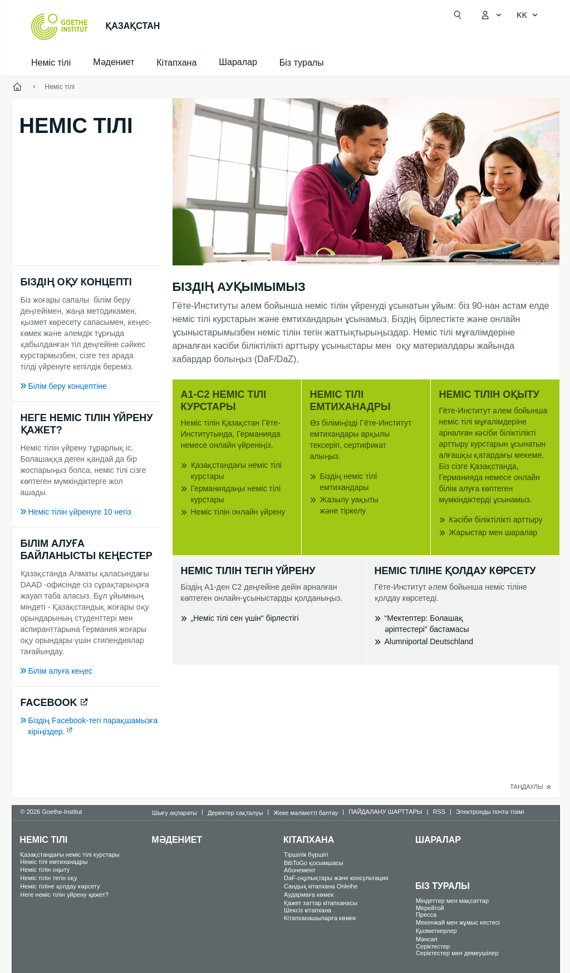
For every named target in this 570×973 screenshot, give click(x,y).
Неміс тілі (51, 62)
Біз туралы (301, 62)
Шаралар (438, 839)
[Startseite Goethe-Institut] (59, 26)
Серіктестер (433, 946)
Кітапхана (176, 62)
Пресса (426, 914)
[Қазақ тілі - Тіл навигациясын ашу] (527, 15)
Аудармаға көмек (308, 894)
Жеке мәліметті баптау (305, 812)
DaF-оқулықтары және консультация (336, 878)
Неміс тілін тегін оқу (48, 878)
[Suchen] (457, 15)
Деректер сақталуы (235, 812)
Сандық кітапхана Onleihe (321, 886)
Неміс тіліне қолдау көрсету (60, 886)
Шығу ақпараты (174, 812)
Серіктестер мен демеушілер (457, 953)
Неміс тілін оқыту (45, 869)
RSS (439, 811)
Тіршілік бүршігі (306, 854)
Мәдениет (176, 839)
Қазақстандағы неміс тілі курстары (69, 854)
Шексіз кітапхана (307, 910)
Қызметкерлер (436, 930)
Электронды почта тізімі (490, 811)
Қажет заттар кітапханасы (320, 903)
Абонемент (300, 870)
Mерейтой (430, 908)
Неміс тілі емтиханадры (53, 861)
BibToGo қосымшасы (313, 863)
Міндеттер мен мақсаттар (452, 900)
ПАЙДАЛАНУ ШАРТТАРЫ (385, 811)
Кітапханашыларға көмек (320, 918)
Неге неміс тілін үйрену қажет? (64, 894)
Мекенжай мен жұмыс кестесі (458, 922)
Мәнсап (427, 939)
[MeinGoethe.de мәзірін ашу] (491, 15)
